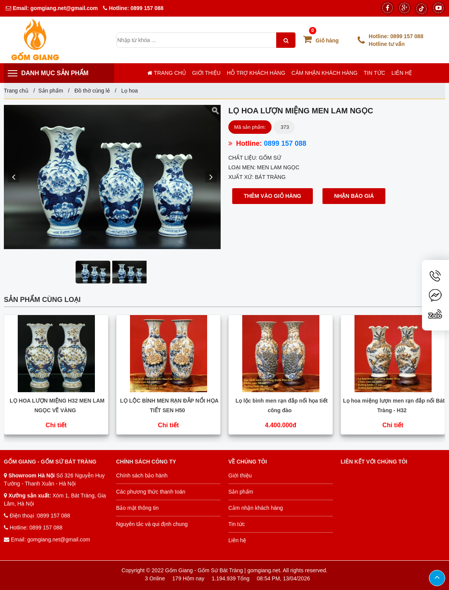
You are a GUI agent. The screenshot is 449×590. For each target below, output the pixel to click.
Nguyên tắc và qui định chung (152, 524)
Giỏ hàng (321, 40)
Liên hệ (402, 73)
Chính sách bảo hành (141, 475)
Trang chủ (166, 73)
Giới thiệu (206, 73)
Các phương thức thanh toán (151, 492)
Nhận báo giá (354, 196)
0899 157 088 (147, 8)
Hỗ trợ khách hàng (256, 73)
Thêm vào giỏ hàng (272, 196)
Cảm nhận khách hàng (325, 73)
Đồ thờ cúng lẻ (92, 91)
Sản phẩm (50, 91)
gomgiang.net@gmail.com (63, 8)
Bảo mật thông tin (137, 508)
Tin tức (374, 73)
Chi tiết (56, 425)
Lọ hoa (129, 91)
